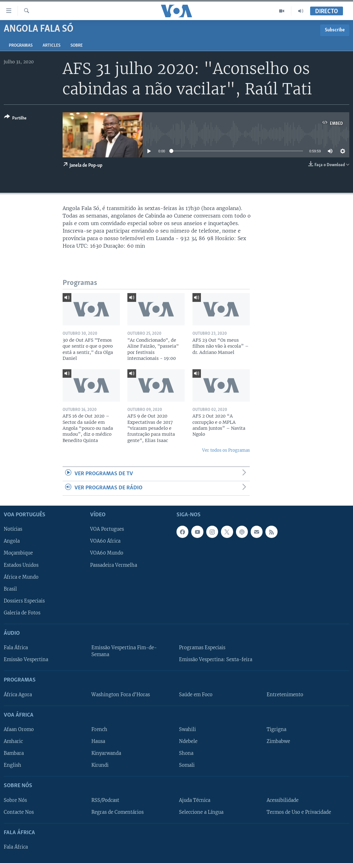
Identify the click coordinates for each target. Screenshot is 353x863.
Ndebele (188, 741)
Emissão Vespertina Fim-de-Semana (124, 651)
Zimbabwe (278, 741)
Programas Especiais (202, 647)
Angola (12, 541)
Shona (186, 753)
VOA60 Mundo (106, 553)
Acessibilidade (283, 800)
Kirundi (100, 765)
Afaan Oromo (19, 729)
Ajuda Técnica (194, 800)
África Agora (18, 694)
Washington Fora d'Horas (120, 694)
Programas (21, 45)
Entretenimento (285, 694)
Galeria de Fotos (22, 612)
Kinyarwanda (106, 753)
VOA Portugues (107, 529)
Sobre (76, 45)
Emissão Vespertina (26, 659)
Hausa (98, 741)
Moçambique (18, 553)
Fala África (16, 647)
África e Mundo (21, 577)
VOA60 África (105, 541)
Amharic (13, 741)
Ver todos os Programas (226, 450)
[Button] (15, 118)
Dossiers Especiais (24, 600)
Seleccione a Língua (201, 812)
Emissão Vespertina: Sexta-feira (215, 659)
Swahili (187, 729)
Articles (51, 45)
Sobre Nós (15, 800)
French (99, 729)
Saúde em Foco (195, 694)
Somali (187, 765)
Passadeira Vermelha (113, 565)
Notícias (13, 529)
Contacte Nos (19, 812)
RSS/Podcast (105, 800)
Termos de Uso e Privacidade (299, 812)
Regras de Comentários (117, 812)
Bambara (14, 753)
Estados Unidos (21, 565)
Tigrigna (276, 729)
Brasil (10, 589)
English (12, 765)
